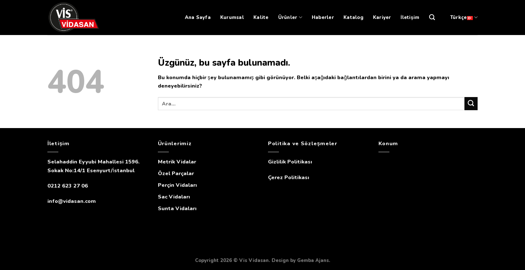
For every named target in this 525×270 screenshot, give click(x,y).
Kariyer (382, 17)
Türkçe (464, 17)
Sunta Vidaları (177, 208)
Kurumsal (232, 17)
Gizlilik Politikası (290, 161)
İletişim (410, 17)
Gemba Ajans (313, 260)
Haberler (323, 17)
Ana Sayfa (198, 17)
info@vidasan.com (71, 201)
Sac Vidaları (174, 196)
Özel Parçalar (176, 173)
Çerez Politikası (288, 177)
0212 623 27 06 (67, 185)
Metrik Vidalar (177, 161)
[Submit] (471, 103)
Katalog (353, 17)
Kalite (261, 17)
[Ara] (432, 17)
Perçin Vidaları (177, 185)
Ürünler (290, 17)
